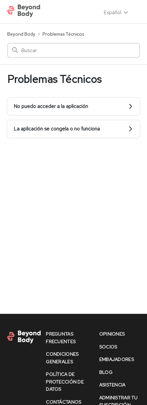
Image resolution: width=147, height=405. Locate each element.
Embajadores (116, 359)
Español (116, 12)
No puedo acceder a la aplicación (73, 106)
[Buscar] (73, 50)
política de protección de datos (65, 381)
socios (108, 347)
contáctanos (63, 402)
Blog (105, 372)
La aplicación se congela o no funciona (73, 129)
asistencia (112, 385)
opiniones (112, 334)
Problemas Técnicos (63, 34)
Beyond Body (21, 34)
